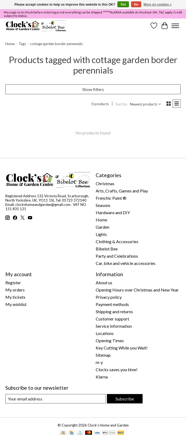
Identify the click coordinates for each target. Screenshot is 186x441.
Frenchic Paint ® (111, 198)
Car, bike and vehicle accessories (125, 263)
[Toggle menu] (175, 25)
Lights (101, 234)
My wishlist (16, 304)
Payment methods (112, 304)
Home (10, 44)
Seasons (103, 205)
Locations (105, 333)
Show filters (93, 89)
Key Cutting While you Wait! (122, 347)
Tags (22, 44)
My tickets (15, 297)
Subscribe (125, 398)
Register (13, 282)
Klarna (102, 376)
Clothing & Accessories (117, 241)
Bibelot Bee (107, 248)
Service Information (114, 326)
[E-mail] (55, 398)
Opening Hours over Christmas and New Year (137, 289)
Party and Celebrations (117, 255)
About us (104, 282)
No (136, 4)
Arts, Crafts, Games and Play (122, 190)
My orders (15, 289)
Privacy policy (109, 297)
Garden (102, 226)
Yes (123, 4)
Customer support (112, 318)
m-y (99, 362)
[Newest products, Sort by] (145, 104)
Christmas (105, 183)
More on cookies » (158, 4)
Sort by (121, 104)
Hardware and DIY (113, 212)
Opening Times (110, 340)
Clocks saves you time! (116, 369)
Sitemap (103, 355)
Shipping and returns (114, 311)
